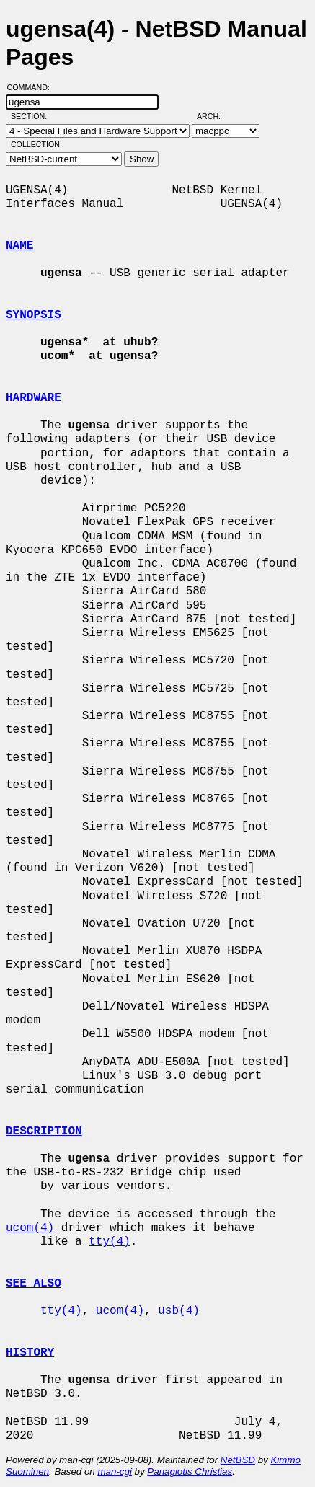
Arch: (215, 116)
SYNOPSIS (33, 315)
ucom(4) (30, 1228)
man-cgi (114, 1471)
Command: (32, 87)
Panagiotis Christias (189, 1471)
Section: (32, 116)
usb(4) (179, 1311)
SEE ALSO (33, 1284)
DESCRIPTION (44, 1131)
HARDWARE (33, 398)
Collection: (36, 144)
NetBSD (238, 1460)
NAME (19, 246)
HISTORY (30, 1353)
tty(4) (109, 1242)
